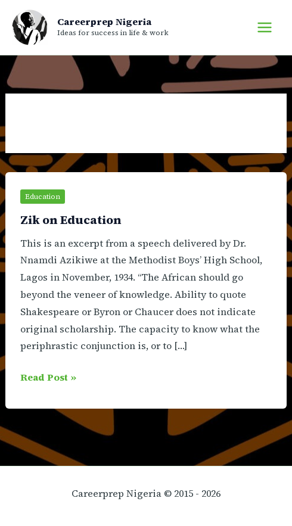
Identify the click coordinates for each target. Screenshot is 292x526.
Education (42, 196)
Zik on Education (71, 219)
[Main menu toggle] (264, 27)
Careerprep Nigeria (104, 21)
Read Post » (48, 377)
